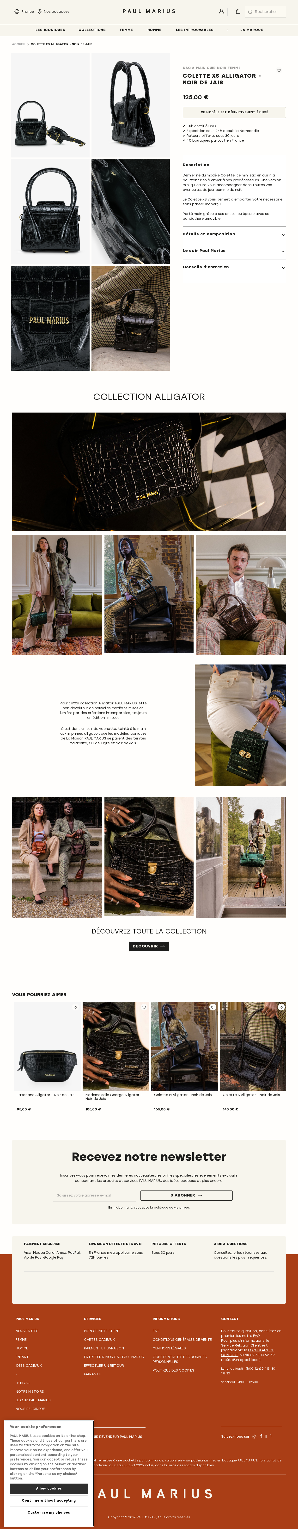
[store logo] (149, 14)
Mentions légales (169, 1348)
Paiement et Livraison (104, 1348)
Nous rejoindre (30, 1409)
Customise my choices (49, 1512)
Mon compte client (102, 1331)
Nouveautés (27, 1331)
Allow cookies (49, 1488)
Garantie (92, 1374)
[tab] (234, 234)
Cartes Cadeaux (99, 1340)
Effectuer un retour (104, 1366)
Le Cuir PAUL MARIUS (33, 1400)
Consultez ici (225, 1253)
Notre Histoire (30, 1392)
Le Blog (23, 1383)
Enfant (22, 1357)
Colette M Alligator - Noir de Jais (183, 1095)
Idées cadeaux (29, 1366)
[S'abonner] (186, 1196)
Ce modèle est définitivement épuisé (234, 112)
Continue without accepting (49, 1500)
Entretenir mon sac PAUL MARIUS (114, 1357)
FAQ (156, 1331)
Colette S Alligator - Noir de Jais (251, 1095)
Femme (21, 1340)
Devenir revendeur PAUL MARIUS (113, 1437)
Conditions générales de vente (182, 1340)
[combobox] (265, 12)
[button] (75, 1007)
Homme (22, 1348)
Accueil (18, 44)
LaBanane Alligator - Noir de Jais (45, 1095)
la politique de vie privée (169, 1207)
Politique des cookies (173, 1370)
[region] (49, 1473)
